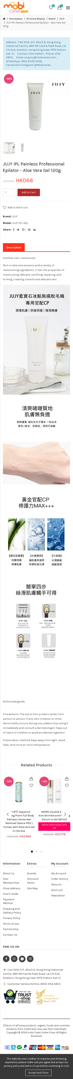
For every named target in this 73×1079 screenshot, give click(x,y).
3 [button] (41, 852)
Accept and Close (38, 1072)
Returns (56, 884)
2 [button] (37, 852)
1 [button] (32, 852)
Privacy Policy (11, 918)
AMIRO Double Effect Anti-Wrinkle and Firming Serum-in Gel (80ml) (54, 815)
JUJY (61, 18)
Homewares (16, 18)
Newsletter (58, 895)
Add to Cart (29, 192)
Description (13, 247)
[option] (9, 148)
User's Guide (10, 893)
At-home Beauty (35, 18)
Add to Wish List (18, 207)
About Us (8, 873)
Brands (31, 873)
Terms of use (11, 923)
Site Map (32, 888)
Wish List (57, 890)
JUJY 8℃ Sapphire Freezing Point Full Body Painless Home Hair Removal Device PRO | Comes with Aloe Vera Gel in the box (19, 821)
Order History (59, 879)
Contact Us (10, 934)
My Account (58, 873)
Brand (52, 18)
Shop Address (11, 888)
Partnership (10, 929)
